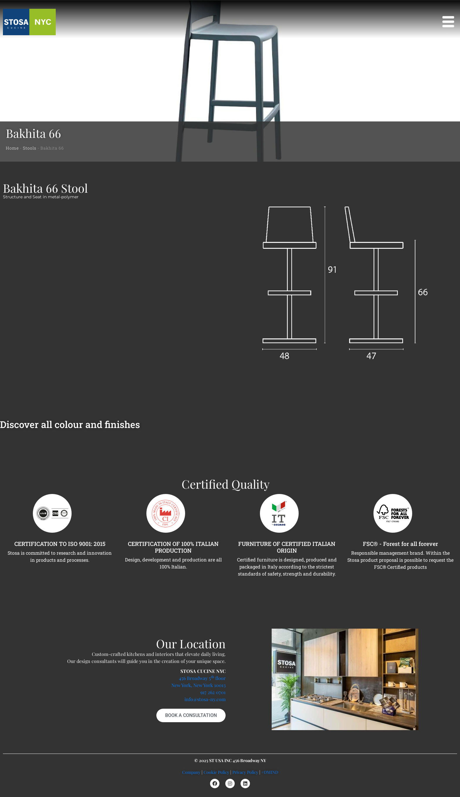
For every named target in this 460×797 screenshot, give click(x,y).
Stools (29, 148)
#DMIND (269, 772)
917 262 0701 (213, 692)
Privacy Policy (245, 772)
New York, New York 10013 (198, 685)
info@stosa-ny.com (205, 699)
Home (12, 148)
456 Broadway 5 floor (202, 678)
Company (191, 772)
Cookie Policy (216, 772)
